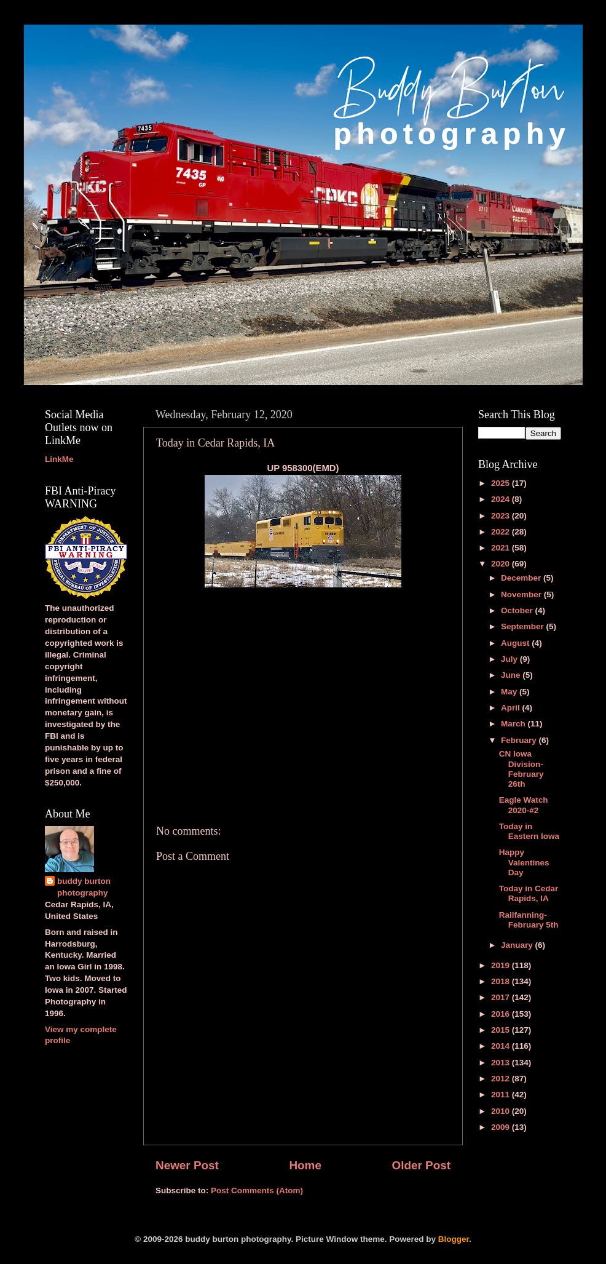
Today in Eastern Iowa (529, 831)
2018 (501, 981)
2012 (501, 1078)
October (518, 610)
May (510, 691)
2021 (501, 547)
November (522, 594)
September (523, 626)
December (522, 577)
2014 (501, 1046)
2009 (501, 1127)
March (514, 723)
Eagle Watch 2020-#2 (523, 804)
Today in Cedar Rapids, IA (529, 893)
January (518, 945)
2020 (501, 563)
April (511, 707)
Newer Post (187, 1165)
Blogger (453, 1239)
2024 (501, 499)
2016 (501, 1014)
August (516, 643)
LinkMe (59, 459)
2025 (501, 483)
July (510, 659)
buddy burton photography (84, 886)
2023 (501, 515)
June (511, 675)
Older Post (421, 1165)
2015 (501, 1030)
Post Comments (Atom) (257, 1190)
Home (305, 1165)
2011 (501, 1094)
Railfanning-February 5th (529, 919)
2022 (501, 531)
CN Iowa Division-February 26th (521, 769)
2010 (501, 1111)
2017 (501, 997)
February (520, 740)
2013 (501, 1062)
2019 (501, 965)
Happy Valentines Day (524, 862)
